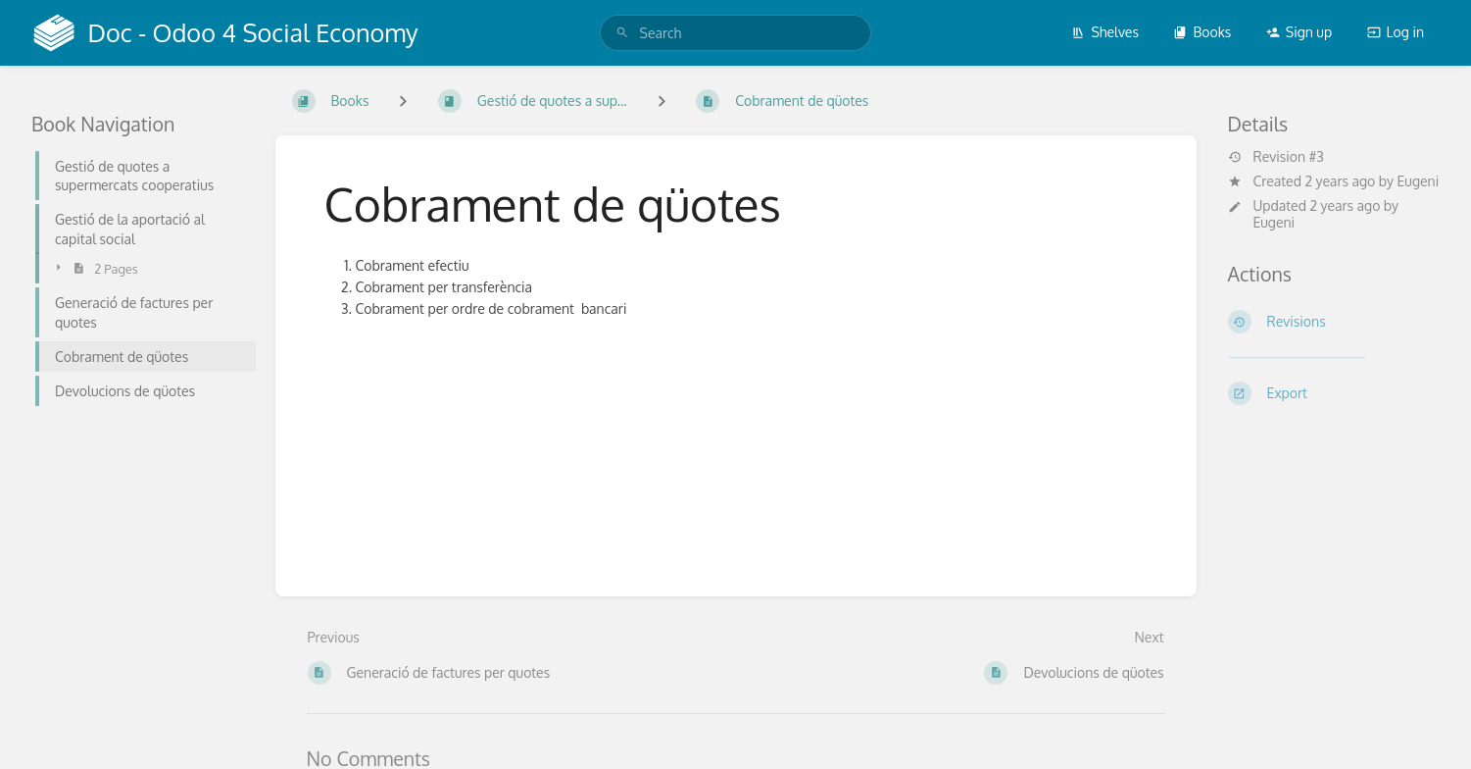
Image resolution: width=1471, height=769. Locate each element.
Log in (1395, 32)
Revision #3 (1276, 157)
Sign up (1299, 32)
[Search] (622, 33)
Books (1202, 32)
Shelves (1105, 32)
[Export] (1334, 393)
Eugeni (1418, 181)
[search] (736, 33)
